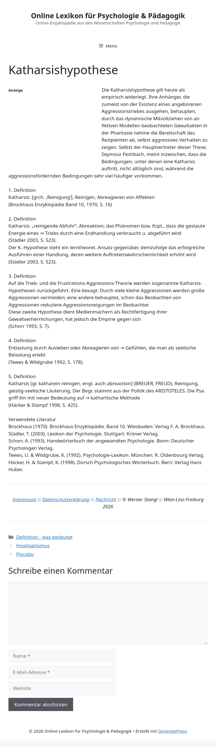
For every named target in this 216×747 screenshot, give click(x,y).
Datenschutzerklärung (65, 499)
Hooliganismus (33, 545)
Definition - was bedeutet (44, 537)
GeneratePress (172, 731)
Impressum (24, 499)
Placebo (25, 554)
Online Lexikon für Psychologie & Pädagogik (108, 15)
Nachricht (106, 499)
